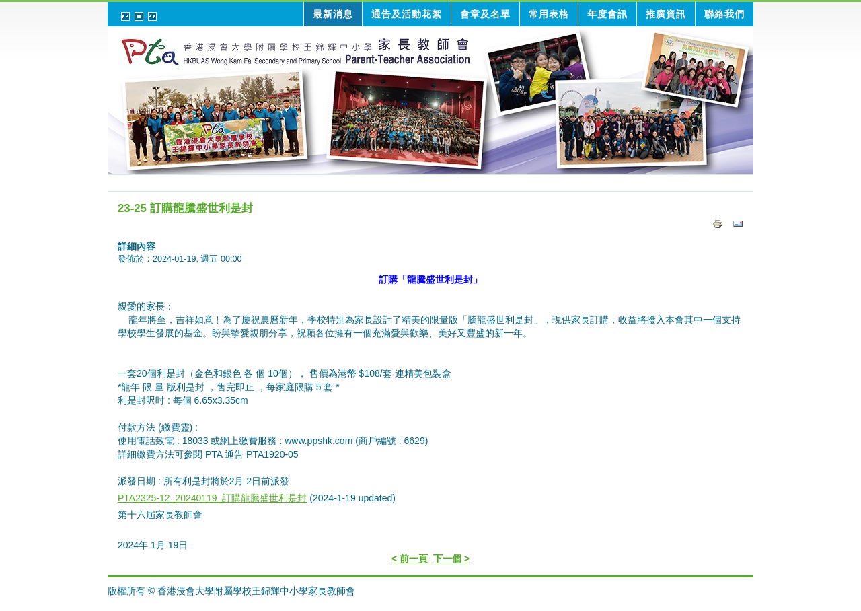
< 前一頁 (409, 558)
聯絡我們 (724, 14)
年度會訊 (607, 14)
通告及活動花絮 (406, 14)
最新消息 (333, 14)
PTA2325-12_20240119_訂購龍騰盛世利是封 (212, 498)
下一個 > (451, 558)
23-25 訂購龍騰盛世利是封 (185, 208)
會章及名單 (485, 14)
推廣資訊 (666, 14)
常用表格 (549, 14)
